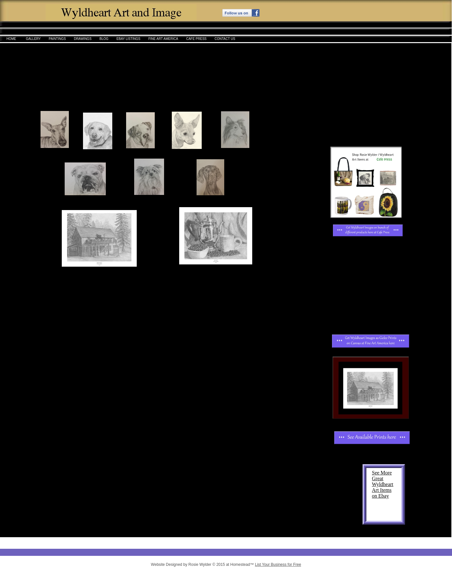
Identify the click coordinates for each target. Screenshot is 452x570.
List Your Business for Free (278, 564)
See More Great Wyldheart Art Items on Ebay (382, 484)
